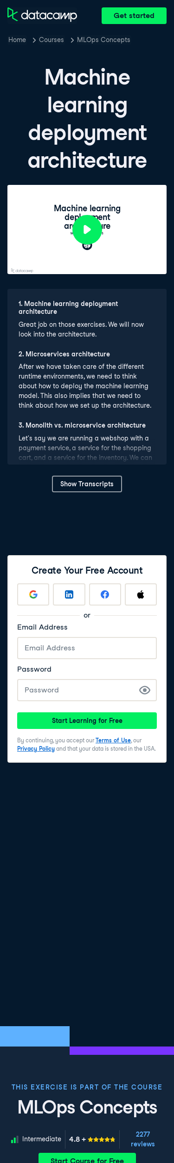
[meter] (92, 1139)
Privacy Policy (36, 748)
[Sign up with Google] (33, 594)
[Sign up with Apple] (141, 594)
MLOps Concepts (103, 39)
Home (17, 39)
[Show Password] (144, 690)
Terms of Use (113, 740)
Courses (51, 39)
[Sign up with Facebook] (105, 594)
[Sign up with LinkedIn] (69, 594)
